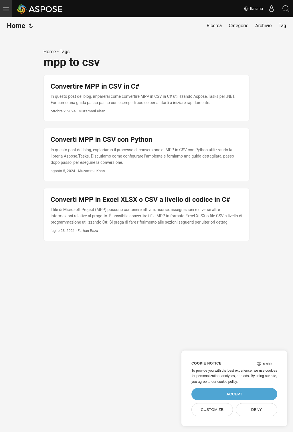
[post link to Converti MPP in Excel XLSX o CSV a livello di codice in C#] (146, 214)
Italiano (253, 8)
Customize (212, 409)
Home (16, 26)
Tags (65, 51)
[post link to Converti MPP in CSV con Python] (146, 154)
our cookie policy (224, 382)
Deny (256, 409)
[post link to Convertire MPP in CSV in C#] (146, 98)
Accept (234, 394)
